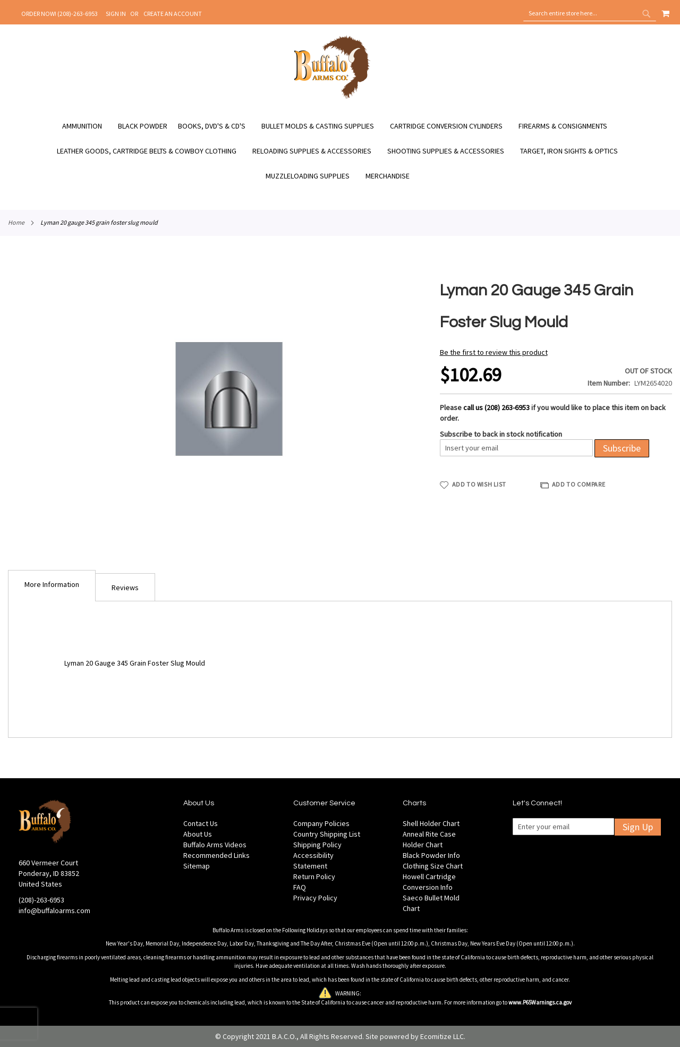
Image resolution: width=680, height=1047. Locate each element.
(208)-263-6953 (41, 900)
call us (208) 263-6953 (496, 407)
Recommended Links (216, 855)
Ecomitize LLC (442, 1036)
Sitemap (196, 866)
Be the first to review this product (494, 352)
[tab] (52, 585)
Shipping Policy (317, 844)
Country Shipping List (326, 834)
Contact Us (200, 823)
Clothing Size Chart (433, 866)
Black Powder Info (431, 855)
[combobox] (589, 13)
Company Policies (321, 823)
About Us (197, 834)
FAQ (299, 887)
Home (16, 222)
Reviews (125, 587)
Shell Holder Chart (431, 823)
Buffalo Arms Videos (214, 844)
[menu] (340, 151)
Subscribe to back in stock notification (501, 434)
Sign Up (638, 827)
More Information (51, 584)
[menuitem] (87, 126)
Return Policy (314, 876)
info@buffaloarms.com (54, 910)
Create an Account (172, 14)
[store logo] (332, 97)
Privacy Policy (315, 898)
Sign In (116, 14)
